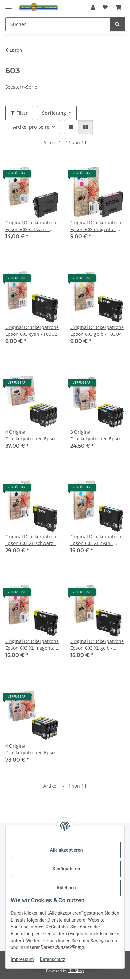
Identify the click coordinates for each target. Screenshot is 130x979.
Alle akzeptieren (66, 850)
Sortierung (54, 113)
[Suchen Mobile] (57, 24)
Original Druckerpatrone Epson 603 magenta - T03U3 (97, 226)
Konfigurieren (66, 868)
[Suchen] (117, 24)
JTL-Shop (76, 970)
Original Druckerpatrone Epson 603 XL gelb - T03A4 (97, 644)
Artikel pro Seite (31, 127)
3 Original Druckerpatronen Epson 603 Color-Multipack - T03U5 (96, 435)
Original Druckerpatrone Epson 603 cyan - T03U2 (32, 330)
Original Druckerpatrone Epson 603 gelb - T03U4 (97, 330)
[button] (93, 7)
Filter (19, 113)
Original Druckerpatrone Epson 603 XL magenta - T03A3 (32, 644)
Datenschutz (52, 959)
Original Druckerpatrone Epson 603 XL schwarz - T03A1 (32, 540)
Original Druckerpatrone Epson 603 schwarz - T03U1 (32, 226)
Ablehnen (66, 887)
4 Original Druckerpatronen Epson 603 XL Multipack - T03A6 (32, 749)
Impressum (22, 959)
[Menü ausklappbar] (8, 4)
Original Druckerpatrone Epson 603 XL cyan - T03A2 (97, 540)
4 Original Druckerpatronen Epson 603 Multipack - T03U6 (31, 435)
